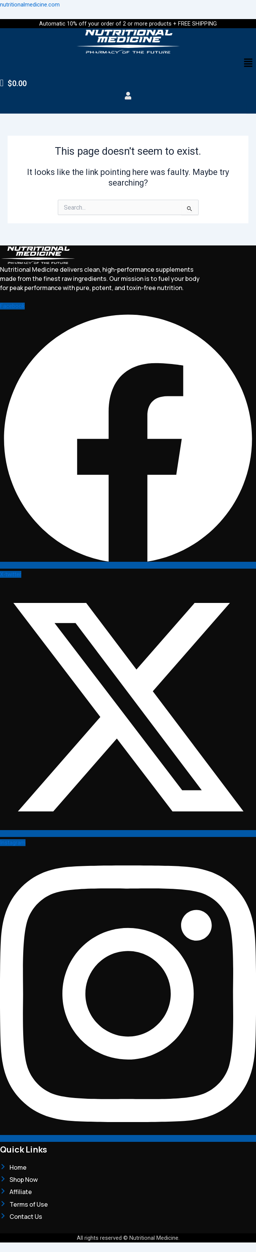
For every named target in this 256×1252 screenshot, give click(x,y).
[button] (248, 63)
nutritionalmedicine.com (30, 4)
